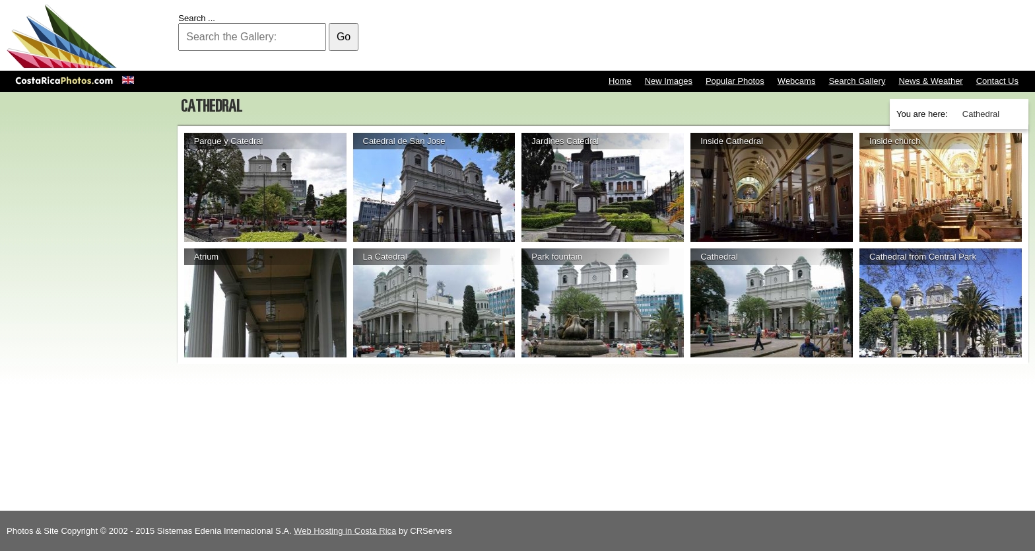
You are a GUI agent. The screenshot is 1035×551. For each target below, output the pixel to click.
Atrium (206, 257)
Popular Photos (735, 81)
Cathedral (718, 257)
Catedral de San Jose (404, 141)
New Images (668, 81)
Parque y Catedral (228, 141)
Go (344, 36)
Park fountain (556, 257)
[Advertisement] (788, 36)
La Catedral (385, 257)
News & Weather (930, 81)
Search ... (196, 18)
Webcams (797, 81)
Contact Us (997, 81)
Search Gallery (856, 81)
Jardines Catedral (565, 141)
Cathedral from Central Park (922, 257)
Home (620, 81)
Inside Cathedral (731, 141)
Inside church (894, 141)
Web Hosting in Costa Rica (345, 531)
